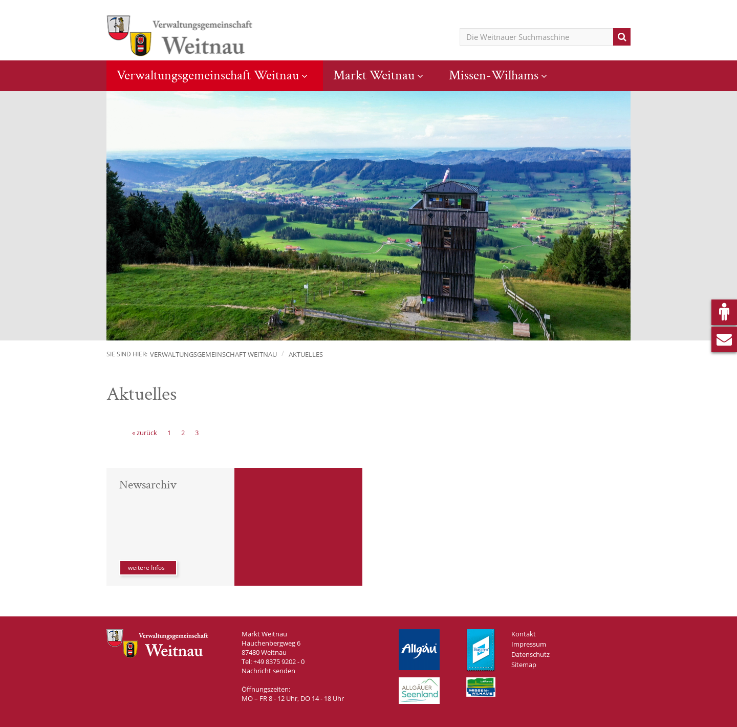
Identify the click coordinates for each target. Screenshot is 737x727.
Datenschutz (530, 654)
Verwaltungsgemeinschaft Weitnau (208, 75)
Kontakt (523, 633)
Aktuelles (306, 354)
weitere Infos (146, 567)
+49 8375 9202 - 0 (279, 661)
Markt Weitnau (374, 75)
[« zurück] (144, 432)
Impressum (528, 644)
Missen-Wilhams (493, 75)
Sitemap (523, 664)
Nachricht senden (268, 670)
